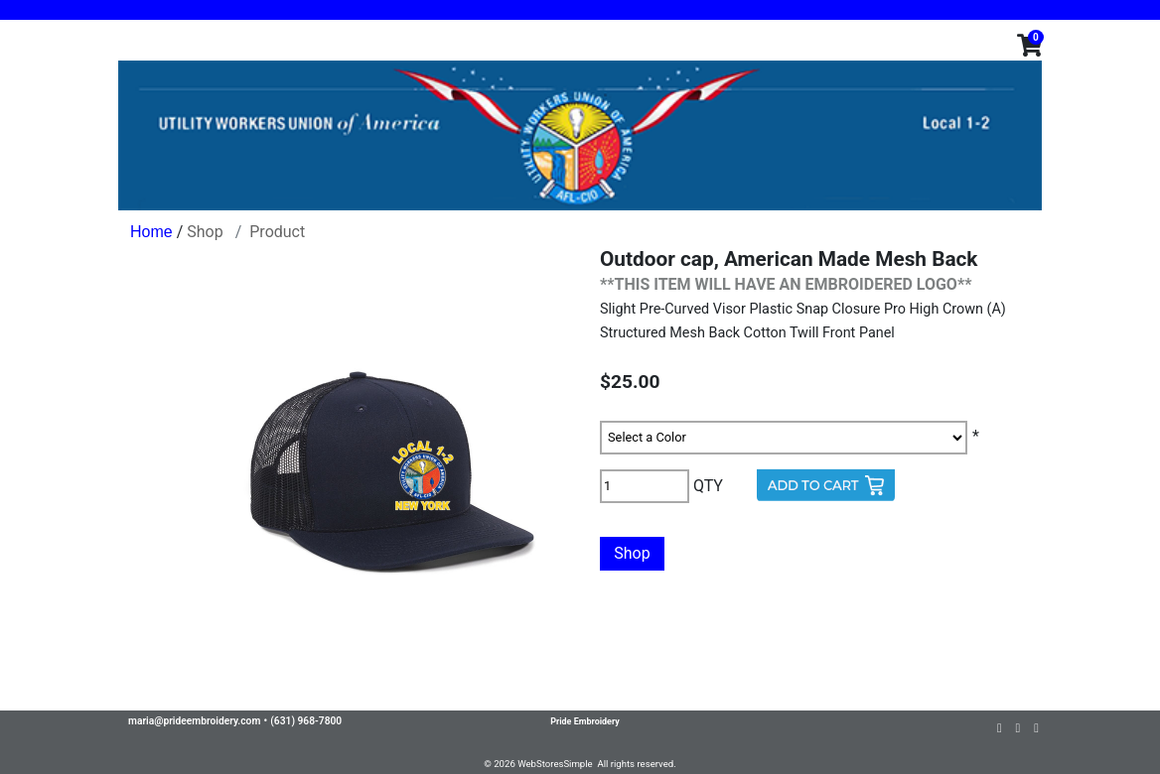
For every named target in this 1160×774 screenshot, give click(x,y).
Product (277, 231)
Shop (204, 231)
